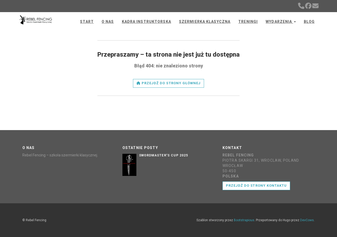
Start (87, 21)
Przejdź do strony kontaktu (256, 185)
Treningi (248, 21)
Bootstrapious (244, 220)
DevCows (307, 220)
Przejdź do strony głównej (168, 83)
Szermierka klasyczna (204, 21)
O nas (108, 21)
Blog (309, 21)
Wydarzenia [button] (281, 21)
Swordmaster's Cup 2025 (163, 155)
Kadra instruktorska (146, 21)
